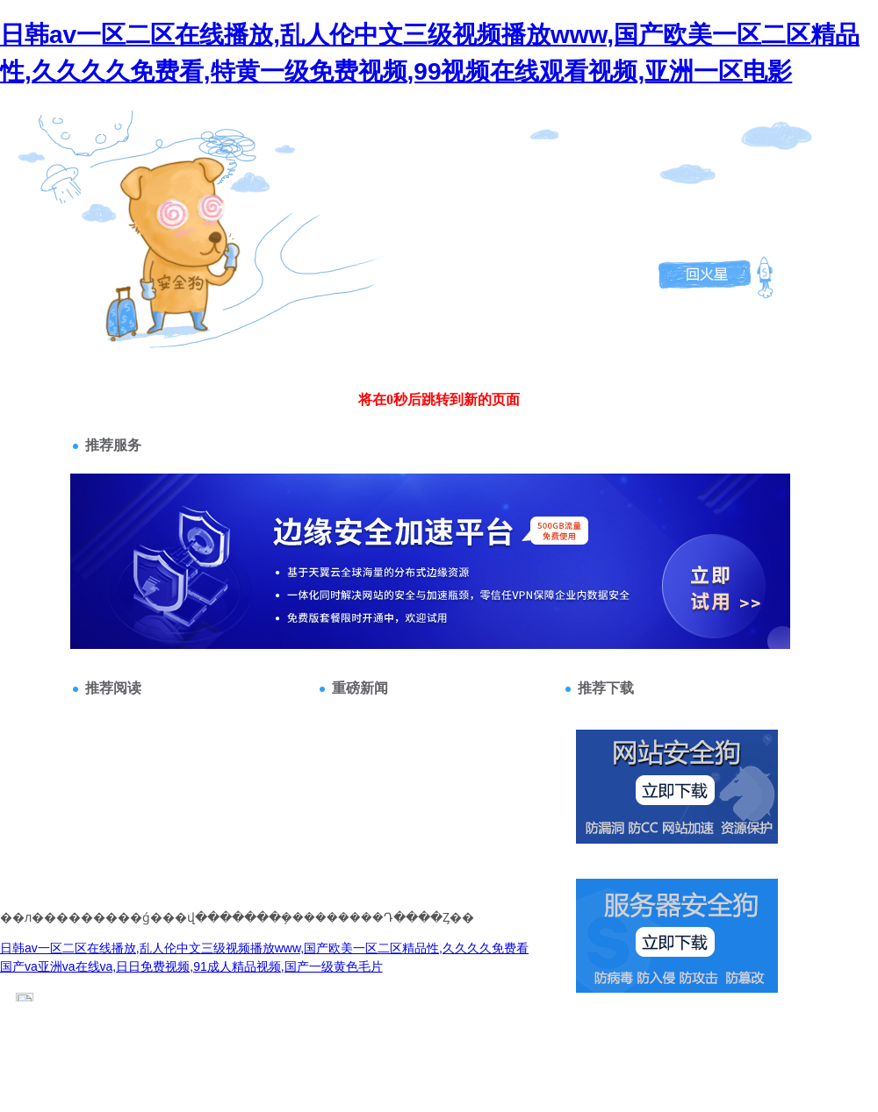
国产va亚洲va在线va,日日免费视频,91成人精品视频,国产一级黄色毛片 (191, 966)
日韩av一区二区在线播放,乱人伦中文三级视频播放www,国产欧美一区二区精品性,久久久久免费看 (264, 948)
